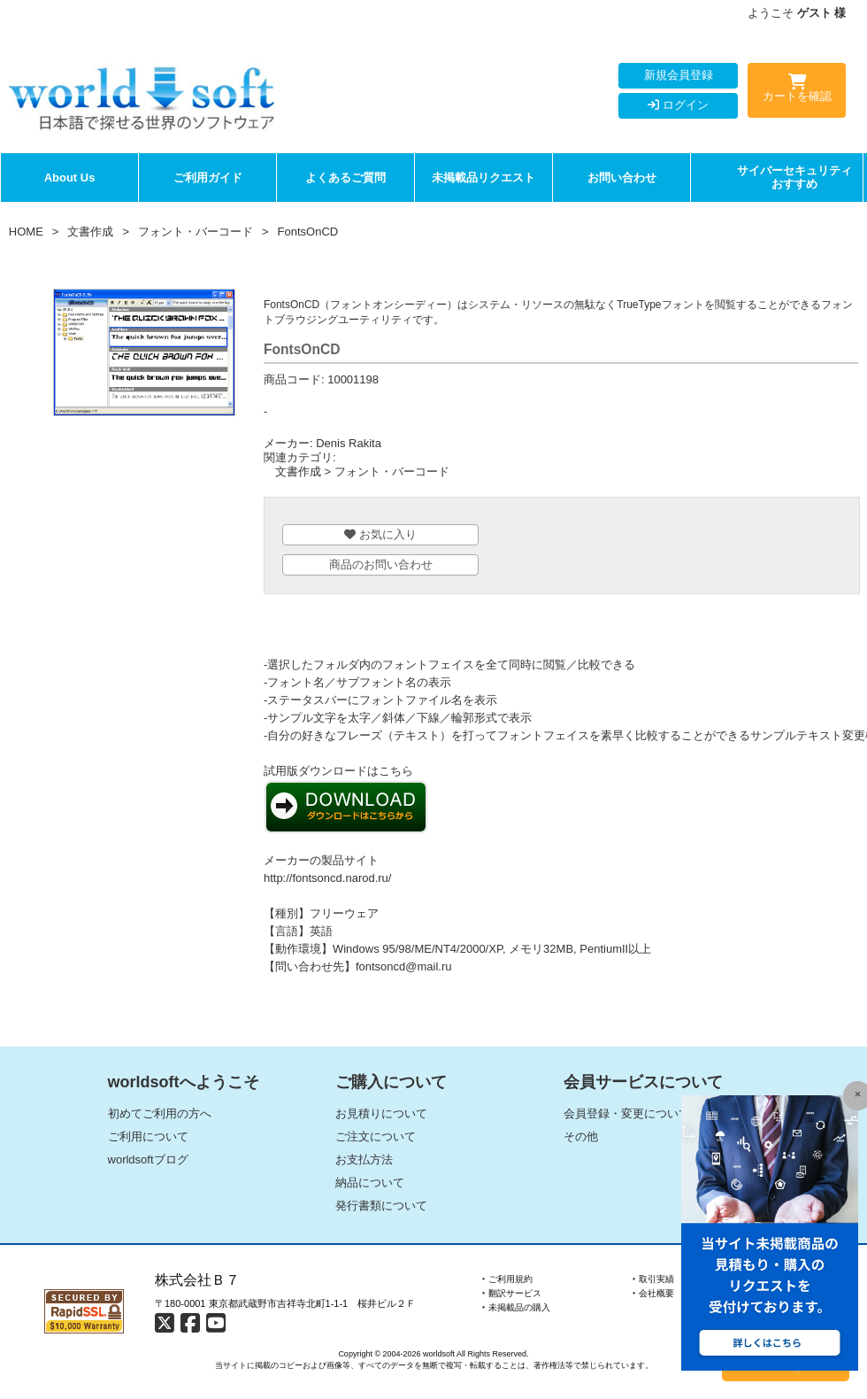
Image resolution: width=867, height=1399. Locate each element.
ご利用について (148, 1136)
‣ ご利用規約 (507, 1279)
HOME (26, 231)
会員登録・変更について (627, 1113)
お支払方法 (364, 1159)
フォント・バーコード (195, 231)
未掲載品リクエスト (483, 177)
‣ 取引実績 (653, 1279)
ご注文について (375, 1136)
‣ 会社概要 (653, 1293)
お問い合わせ (621, 177)
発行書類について (381, 1205)
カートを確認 (797, 91)
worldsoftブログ (148, 1159)
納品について (369, 1182)
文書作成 (90, 231)
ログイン (678, 105)
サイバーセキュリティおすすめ (794, 177)
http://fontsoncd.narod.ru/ (328, 878)
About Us (70, 177)
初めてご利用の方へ (159, 1113)
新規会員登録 (678, 74)
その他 (581, 1136)
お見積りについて (381, 1113)
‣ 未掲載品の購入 (516, 1307)
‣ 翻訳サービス (511, 1293)
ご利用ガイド (207, 177)
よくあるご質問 (345, 177)
